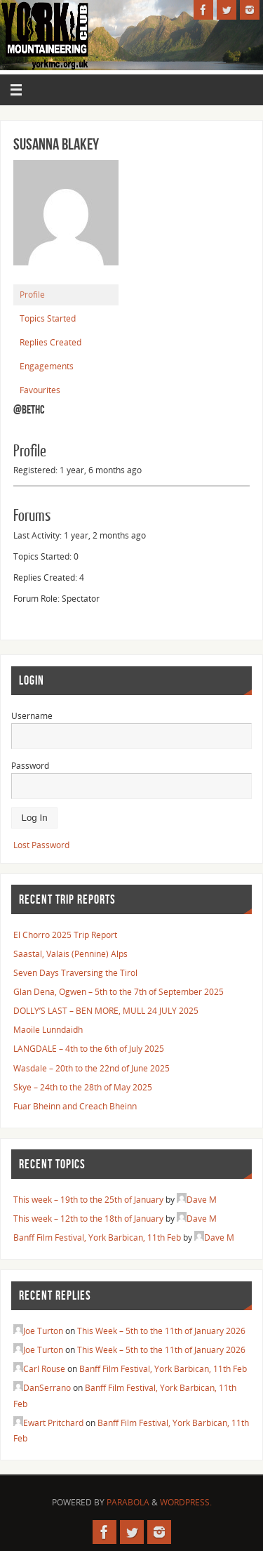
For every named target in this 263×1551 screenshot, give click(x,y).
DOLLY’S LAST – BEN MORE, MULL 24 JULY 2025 (105, 1010)
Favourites (40, 390)
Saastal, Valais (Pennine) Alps (70, 953)
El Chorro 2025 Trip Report (65, 934)
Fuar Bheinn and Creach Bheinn (75, 1105)
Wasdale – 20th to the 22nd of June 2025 (91, 1068)
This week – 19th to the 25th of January (88, 1199)
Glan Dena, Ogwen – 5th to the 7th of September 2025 (118, 991)
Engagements (47, 366)
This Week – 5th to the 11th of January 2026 (161, 1330)
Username (32, 715)
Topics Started (48, 318)
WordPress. (186, 1502)
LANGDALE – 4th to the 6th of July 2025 (88, 1048)
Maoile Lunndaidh (48, 1029)
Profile (32, 295)
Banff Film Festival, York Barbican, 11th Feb (97, 1237)
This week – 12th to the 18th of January (88, 1218)
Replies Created (50, 342)
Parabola (128, 1502)
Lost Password (41, 844)
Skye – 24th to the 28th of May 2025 (82, 1087)
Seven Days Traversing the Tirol (75, 972)
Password (30, 765)
